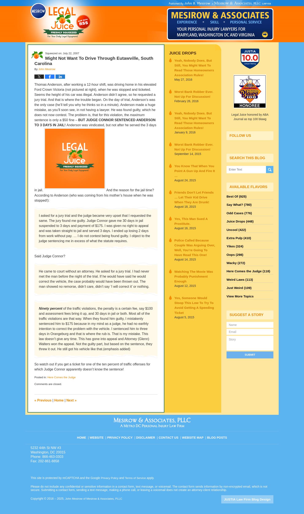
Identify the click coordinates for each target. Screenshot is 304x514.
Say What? (238, 203)
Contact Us (169, 435)
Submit (250, 345)
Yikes (234, 241)
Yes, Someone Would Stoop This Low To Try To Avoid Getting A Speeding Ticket (192, 277)
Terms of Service (137, 478)
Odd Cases (238, 211)
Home (59, 400)
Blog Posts (216, 435)
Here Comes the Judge (61, 377)
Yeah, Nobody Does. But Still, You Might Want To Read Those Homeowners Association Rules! (195, 66)
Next (71, 400)
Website (100, 435)
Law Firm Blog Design (253, 499)
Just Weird (238, 279)
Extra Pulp (238, 234)
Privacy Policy (122, 435)
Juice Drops (181, 53)
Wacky (235, 257)
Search (269, 169)
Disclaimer (147, 435)
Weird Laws (239, 272)
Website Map (193, 435)
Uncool (235, 226)
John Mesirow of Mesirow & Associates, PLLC (95, 498)
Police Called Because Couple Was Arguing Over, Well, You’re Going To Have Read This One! (194, 231)
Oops (234, 249)
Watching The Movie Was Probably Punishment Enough (193, 254)
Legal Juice (61, 20)
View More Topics (239, 287)
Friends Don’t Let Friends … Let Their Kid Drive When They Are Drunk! (194, 185)
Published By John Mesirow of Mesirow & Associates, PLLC (220, 21)
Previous (43, 400)
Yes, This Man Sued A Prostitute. (188, 208)
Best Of (236, 196)
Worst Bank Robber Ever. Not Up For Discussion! (193, 91)
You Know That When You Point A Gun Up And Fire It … (193, 162)
